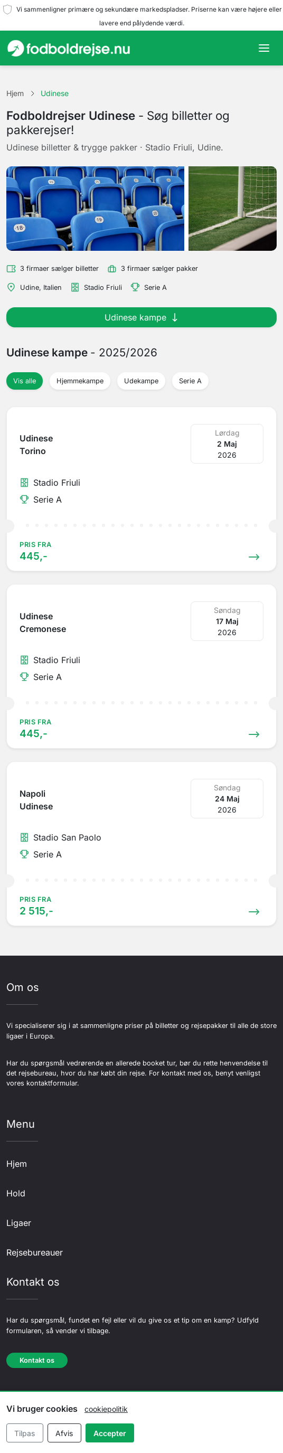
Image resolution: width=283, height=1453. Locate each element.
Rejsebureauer (34, 1252)
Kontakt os (37, 1360)
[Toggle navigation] (264, 48)
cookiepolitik (106, 1408)
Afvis (64, 1433)
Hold (15, 1193)
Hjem (16, 1163)
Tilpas (24, 1433)
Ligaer (18, 1223)
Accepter (109, 1433)
